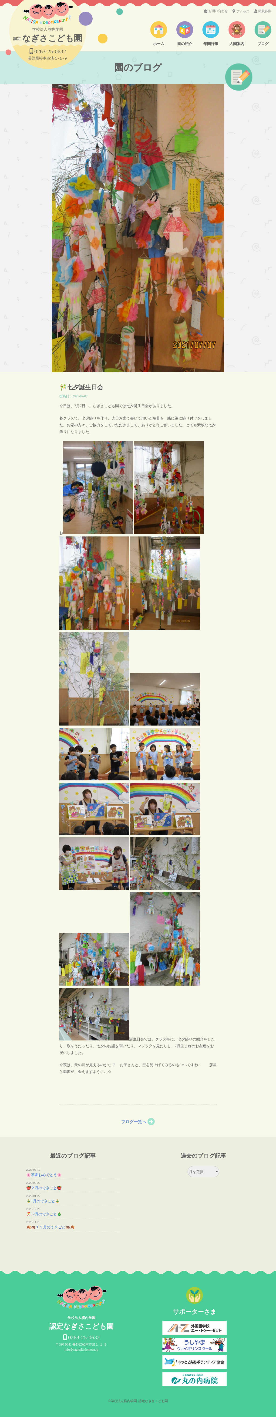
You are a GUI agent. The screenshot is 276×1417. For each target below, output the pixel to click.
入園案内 (236, 44)
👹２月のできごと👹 (44, 1188)
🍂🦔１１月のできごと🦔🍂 (50, 1227)
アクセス (240, 11)
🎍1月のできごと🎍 (43, 1201)
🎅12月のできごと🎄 (44, 1214)
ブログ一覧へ (133, 1121)
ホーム (158, 44)
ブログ (263, 44)
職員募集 (262, 11)
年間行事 (210, 44)
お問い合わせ (216, 11)
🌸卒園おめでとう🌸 (44, 1175)
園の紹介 (184, 44)
